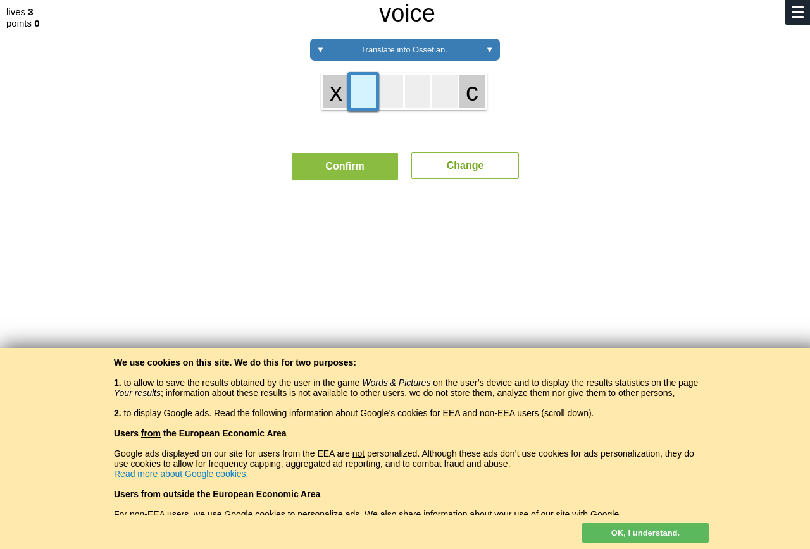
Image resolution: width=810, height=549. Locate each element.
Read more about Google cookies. (181, 474)
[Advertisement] (405, 306)
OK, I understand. (645, 533)
